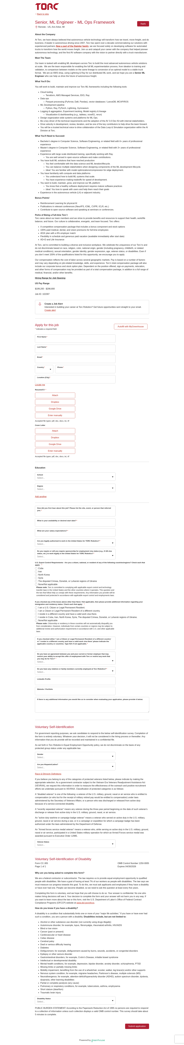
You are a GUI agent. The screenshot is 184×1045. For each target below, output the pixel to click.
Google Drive (55, 409)
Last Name (42, 347)
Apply (143, 24)
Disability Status (44, 999)
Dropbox (55, 402)
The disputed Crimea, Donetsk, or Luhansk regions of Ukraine (67, 581)
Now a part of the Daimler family (72, 46)
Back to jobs (42, 14)
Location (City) (43, 377)
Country (41, 367)
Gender (40, 754)
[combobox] (37, 370)
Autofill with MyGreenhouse (131, 326)
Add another (41, 496)
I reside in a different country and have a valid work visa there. (67, 614)
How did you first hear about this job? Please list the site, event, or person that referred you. (74, 509)
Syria (40, 578)
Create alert (50, 310)
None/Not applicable (48, 584)
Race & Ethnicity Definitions (48, 774)
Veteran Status (43, 842)
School (40, 475)
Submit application (137, 1026)
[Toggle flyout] (50, 369)
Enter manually (55, 415)
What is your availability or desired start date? (57, 521)
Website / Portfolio (45, 689)
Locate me (40, 385)
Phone (60, 367)
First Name (42, 337)
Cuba (40, 568)
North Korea (44, 575)
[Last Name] (75, 350)
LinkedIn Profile (44, 679)
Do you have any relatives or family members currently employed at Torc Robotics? (72, 669)
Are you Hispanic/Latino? (47, 764)
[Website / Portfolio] (75, 692)
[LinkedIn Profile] (75, 682)
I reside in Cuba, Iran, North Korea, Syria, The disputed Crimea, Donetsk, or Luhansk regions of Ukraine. (87, 617)
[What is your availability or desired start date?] (75, 524)
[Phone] (85, 371)
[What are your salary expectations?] (75, 534)
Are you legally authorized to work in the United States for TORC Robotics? (68, 541)
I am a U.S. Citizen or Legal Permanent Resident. (61, 607)
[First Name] (75, 340)
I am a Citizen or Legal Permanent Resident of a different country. (69, 611)
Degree (40, 486)
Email (40, 357)
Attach (55, 395)
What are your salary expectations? (52, 531)
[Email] (75, 360)
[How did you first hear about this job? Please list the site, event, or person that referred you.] (75, 514)
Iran (40, 571)
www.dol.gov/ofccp (85, 903)
